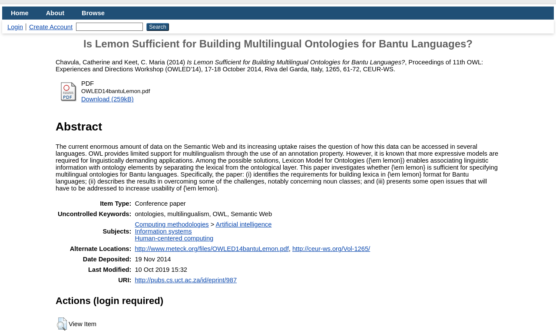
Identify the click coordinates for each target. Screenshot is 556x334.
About (55, 13)
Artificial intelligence (244, 224)
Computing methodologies (171, 224)
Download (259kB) (107, 99)
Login (15, 26)
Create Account (51, 26)
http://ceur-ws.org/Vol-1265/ (331, 248)
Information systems (163, 231)
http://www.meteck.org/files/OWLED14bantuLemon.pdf (211, 248)
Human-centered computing (174, 238)
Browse (93, 13)
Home (20, 13)
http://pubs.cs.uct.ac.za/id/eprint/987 (186, 280)
